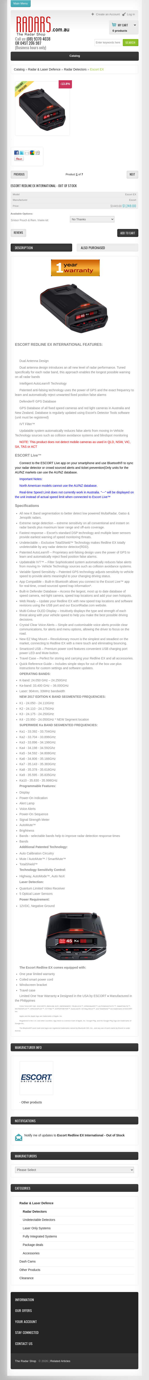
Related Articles (60, 1361)
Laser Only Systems (37, 1228)
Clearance (27, 1278)
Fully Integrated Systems (40, 1236)
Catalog (19, 69)
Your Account (26, 1321)
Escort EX (97, 69)
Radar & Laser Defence (44, 69)
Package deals (33, 1245)
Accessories (31, 1253)
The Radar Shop (25, 1361)
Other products (31, 1102)
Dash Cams (28, 1261)
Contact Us (23, 1343)
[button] (130, 42)
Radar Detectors (75, 69)
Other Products (30, 1270)
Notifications (25, 1120)
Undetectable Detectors (39, 1220)
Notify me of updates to (74, 1135)
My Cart (123, 25)
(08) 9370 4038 (38, 39)
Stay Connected (26, 1332)
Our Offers (23, 1310)
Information (24, 1300)
